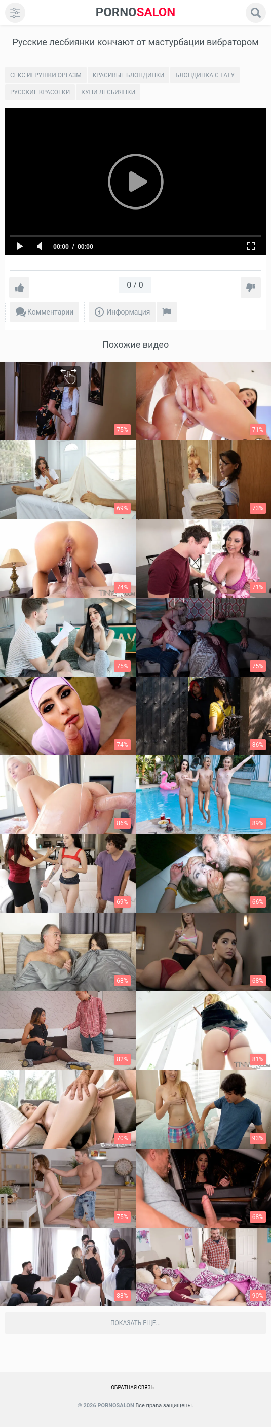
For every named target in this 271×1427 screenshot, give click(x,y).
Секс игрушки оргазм (46, 75)
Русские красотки (40, 92)
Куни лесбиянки (108, 92)
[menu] (15, 13)
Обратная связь (132, 1387)
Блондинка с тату (205, 75)
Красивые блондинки (129, 75)
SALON (136, 12)
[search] (256, 13)
